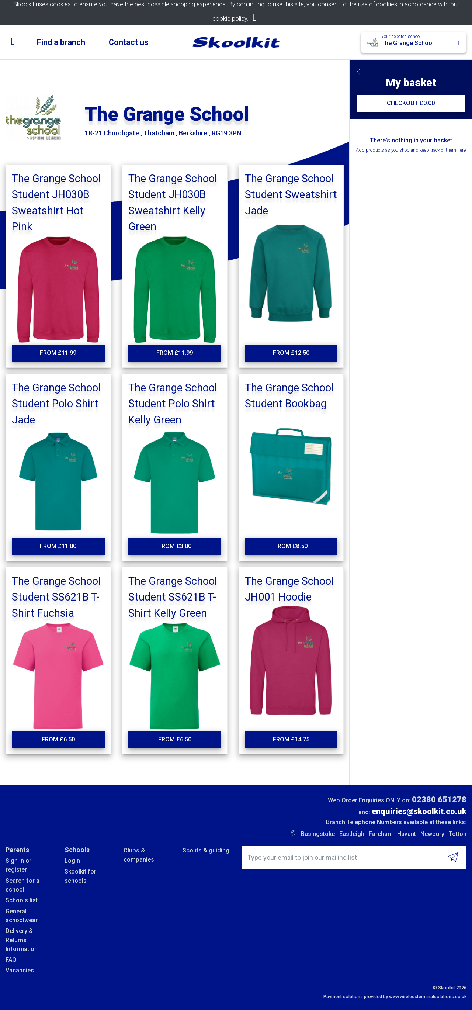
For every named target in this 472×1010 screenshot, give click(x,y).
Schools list (22, 900)
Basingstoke (318, 833)
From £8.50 (291, 546)
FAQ (11, 959)
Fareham (381, 833)
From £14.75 (291, 739)
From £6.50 (58, 739)
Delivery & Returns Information (22, 939)
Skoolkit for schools (80, 876)
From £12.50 (291, 352)
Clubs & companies (139, 855)
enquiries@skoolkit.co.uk (419, 811)
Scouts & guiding (206, 850)
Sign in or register (18, 865)
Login (72, 860)
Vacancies (20, 970)
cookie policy (229, 18)
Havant (406, 833)
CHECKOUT (411, 103)
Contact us (129, 42)
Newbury (432, 833)
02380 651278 (439, 799)
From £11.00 (58, 546)
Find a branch (61, 42)
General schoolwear (22, 916)
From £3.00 (174, 546)
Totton (457, 833)
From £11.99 (58, 352)
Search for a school (22, 885)
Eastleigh (351, 833)
